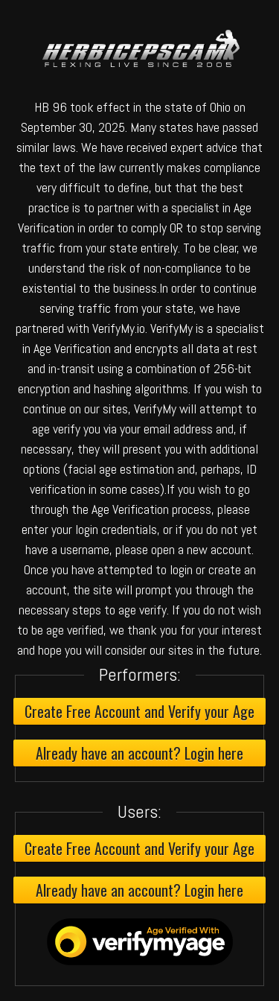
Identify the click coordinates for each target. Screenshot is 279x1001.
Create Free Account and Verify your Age (139, 711)
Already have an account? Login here (139, 753)
